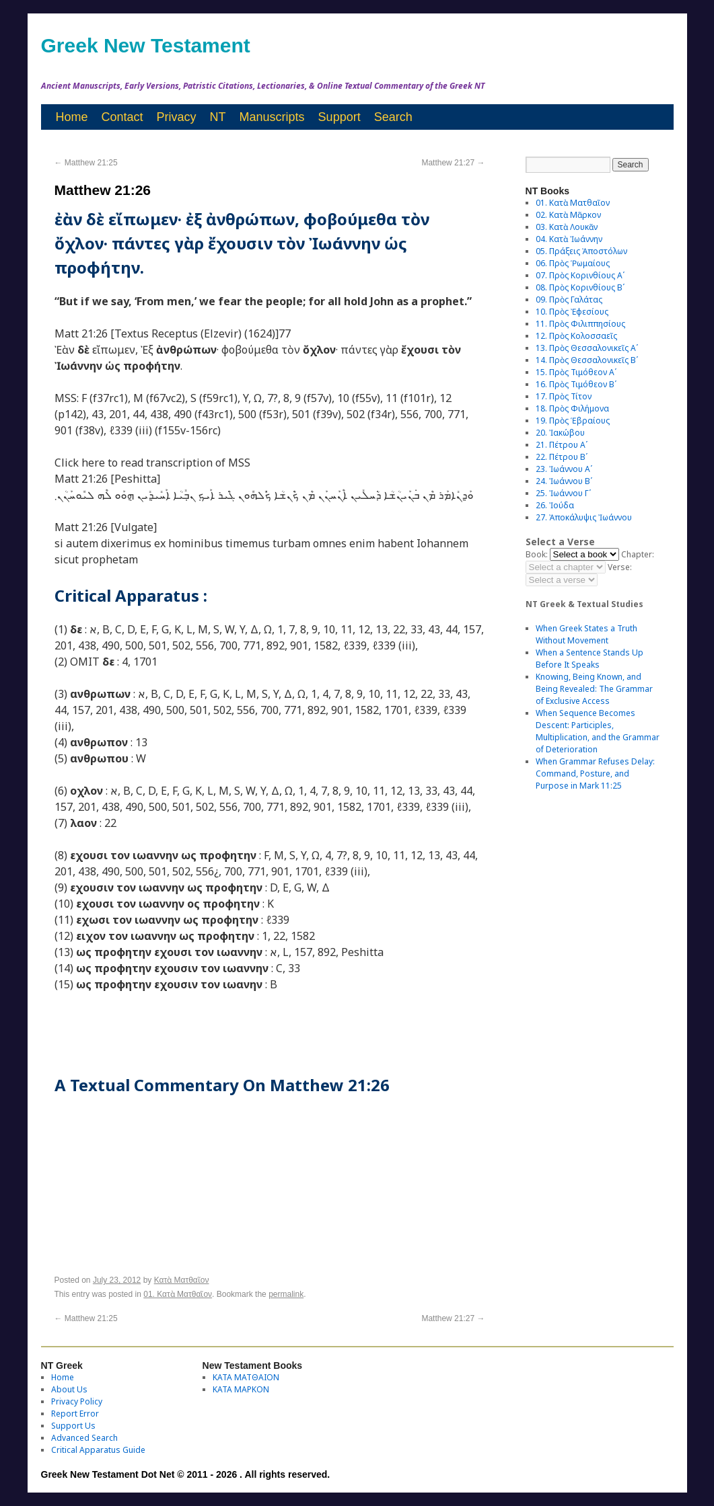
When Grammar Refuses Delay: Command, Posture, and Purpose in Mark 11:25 (595, 773)
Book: (537, 554)
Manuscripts (272, 117)
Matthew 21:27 (453, 162)
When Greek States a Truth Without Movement (586, 634)
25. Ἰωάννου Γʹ (563, 493)
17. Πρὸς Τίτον (564, 396)
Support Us (73, 1425)
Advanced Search (84, 1437)
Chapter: (637, 554)
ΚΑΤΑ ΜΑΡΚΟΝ (241, 1389)
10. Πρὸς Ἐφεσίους (572, 311)
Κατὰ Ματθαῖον (181, 1280)
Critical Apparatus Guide (98, 1450)
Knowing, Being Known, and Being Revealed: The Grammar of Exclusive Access (594, 689)
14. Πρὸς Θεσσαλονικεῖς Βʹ (587, 360)
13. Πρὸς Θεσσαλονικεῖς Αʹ (587, 348)
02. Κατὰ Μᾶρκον (568, 215)
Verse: (620, 567)
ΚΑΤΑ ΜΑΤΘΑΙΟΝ (246, 1377)
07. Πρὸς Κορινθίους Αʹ (580, 275)
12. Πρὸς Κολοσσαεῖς (576, 336)
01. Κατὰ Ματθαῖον (177, 1294)
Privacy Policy (76, 1401)
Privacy (177, 117)
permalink (286, 1294)
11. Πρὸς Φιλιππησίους (580, 323)
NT (218, 117)
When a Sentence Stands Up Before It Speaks (589, 658)
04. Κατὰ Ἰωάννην (569, 239)
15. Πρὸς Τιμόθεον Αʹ (576, 372)
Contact (122, 117)
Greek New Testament (145, 45)
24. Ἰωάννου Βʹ (564, 481)
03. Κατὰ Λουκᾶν (567, 227)
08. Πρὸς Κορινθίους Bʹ (580, 287)
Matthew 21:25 (86, 162)
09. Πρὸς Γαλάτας (569, 299)
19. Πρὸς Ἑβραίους (573, 420)
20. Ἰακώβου (560, 432)
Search (393, 117)
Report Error (75, 1413)
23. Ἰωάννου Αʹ (564, 469)
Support (339, 117)
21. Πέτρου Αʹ (561, 444)
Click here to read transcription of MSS (152, 462)
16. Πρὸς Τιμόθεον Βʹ (576, 384)
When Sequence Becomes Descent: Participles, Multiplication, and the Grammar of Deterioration (597, 731)
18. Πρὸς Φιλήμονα (572, 408)
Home (72, 117)
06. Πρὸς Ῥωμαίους (573, 263)
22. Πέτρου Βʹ (561, 457)
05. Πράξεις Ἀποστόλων (581, 251)
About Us (69, 1389)
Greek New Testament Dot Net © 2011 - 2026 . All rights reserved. (185, 1474)
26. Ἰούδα (555, 505)
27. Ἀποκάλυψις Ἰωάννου (584, 517)
